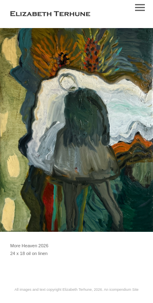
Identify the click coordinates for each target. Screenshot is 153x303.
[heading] (50, 14)
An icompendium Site (121, 290)
